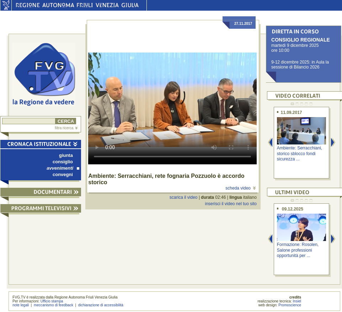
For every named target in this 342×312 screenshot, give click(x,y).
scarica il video (184, 197)
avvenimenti (63, 168)
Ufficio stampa (52, 301)
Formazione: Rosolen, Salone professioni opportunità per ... (298, 250)
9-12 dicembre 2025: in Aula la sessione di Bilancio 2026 (300, 65)
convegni (63, 174)
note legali (20, 305)
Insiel (297, 301)
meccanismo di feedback (53, 305)
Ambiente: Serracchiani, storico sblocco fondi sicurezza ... (299, 154)
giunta (66, 155)
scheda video (240, 188)
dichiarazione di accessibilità (100, 305)
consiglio (63, 161)
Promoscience (289, 305)
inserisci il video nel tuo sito (230, 203)
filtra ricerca (66, 128)
